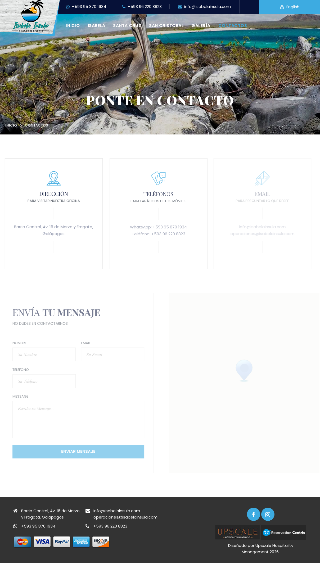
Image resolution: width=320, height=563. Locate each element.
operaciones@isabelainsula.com (125, 517)
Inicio (73, 25)
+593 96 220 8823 (142, 7)
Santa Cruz (127, 25)
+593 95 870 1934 (86, 7)
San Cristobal (166, 25)
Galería (201, 25)
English (289, 7)
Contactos (232, 25)
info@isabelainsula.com (204, 7)
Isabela (96, 25)
